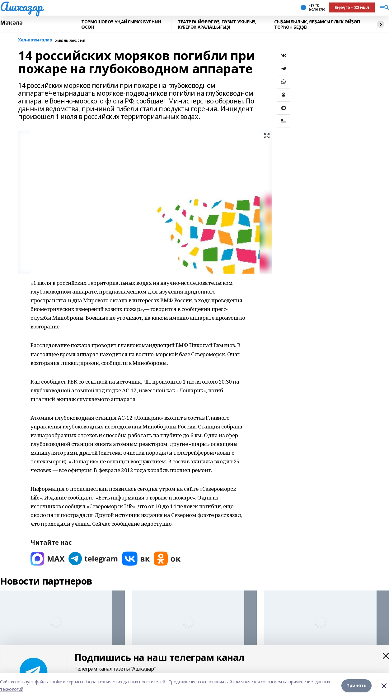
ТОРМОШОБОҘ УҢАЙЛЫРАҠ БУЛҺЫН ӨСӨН (121, 24)
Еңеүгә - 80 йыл (352, 7)
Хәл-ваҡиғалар (35, 40)
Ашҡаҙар (21, 7)
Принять (356, 685)
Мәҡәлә (11, 22)
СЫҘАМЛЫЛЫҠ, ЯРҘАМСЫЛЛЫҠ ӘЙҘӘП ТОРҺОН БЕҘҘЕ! (317, 24)
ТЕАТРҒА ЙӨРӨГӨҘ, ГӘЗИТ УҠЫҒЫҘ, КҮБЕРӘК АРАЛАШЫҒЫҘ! (217, 24)
